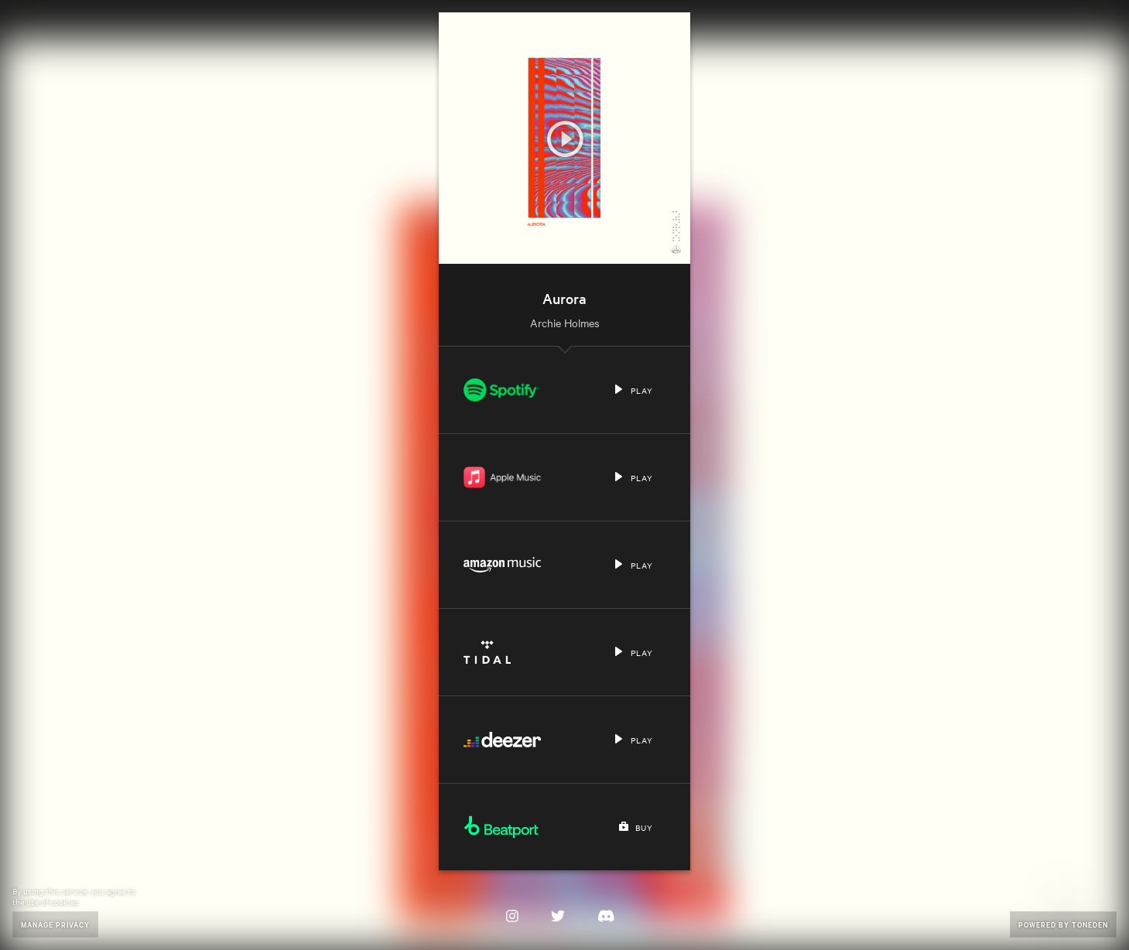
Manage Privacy (55, 924)
